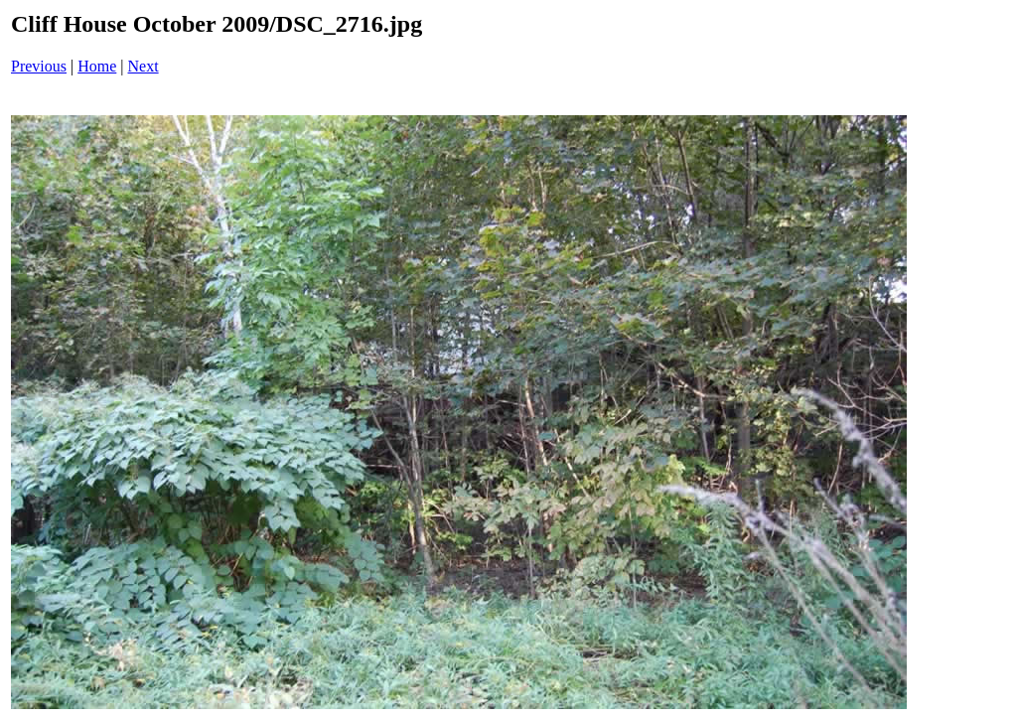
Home (96, 66)
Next (143, 66)
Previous (39, 66)
